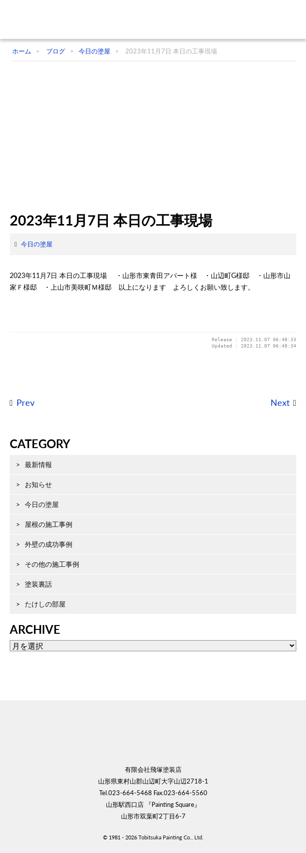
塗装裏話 (38, 584)
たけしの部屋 (45, 604)
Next (280, 403)
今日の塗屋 (36, 244)
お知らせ (38, 484)
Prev (25, 403)
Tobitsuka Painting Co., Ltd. (171, 837)
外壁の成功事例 (48, 544)
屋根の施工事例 (48, 524)
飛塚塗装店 (70, 19)
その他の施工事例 (52, 564)
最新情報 (38, 464)
